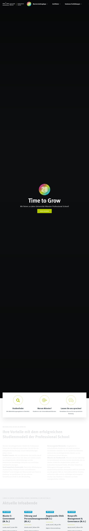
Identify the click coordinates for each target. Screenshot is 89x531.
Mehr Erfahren (44, 211)
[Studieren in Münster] (44, 400)
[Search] (18, 400)
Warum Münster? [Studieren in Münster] (44, 408)
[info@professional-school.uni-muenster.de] (71, 400)
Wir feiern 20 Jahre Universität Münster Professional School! (44, 206)
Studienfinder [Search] (18, 408)
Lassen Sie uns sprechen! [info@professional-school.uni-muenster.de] (71, 408)
